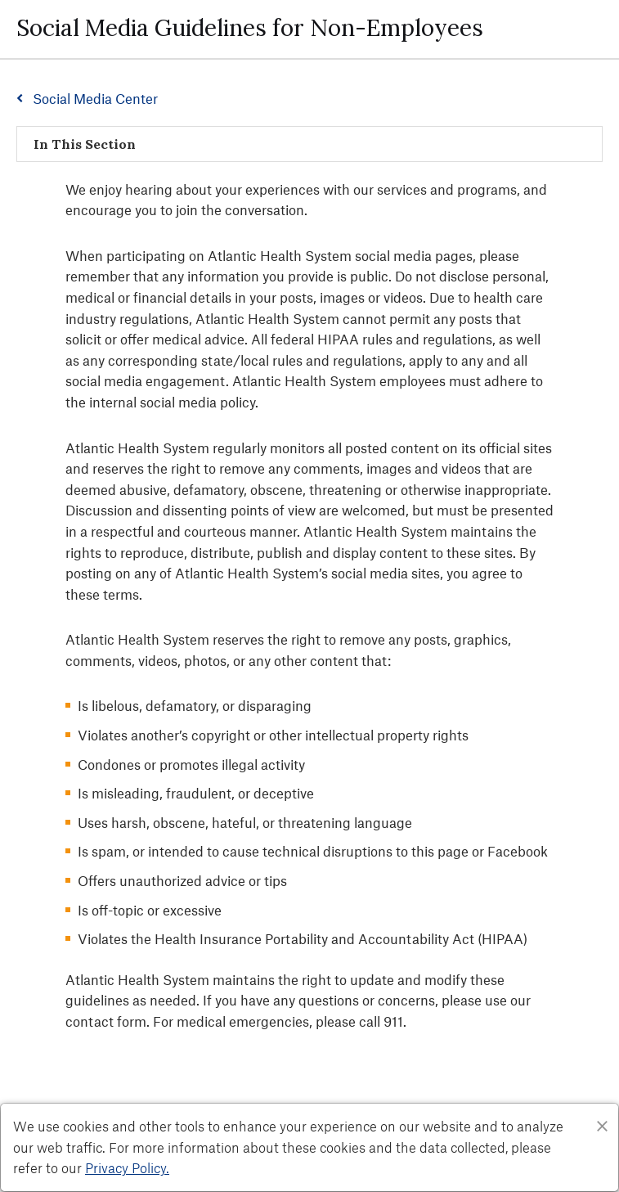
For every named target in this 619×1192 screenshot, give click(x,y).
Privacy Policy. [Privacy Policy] (127, 1167)
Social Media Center (95, 98)
